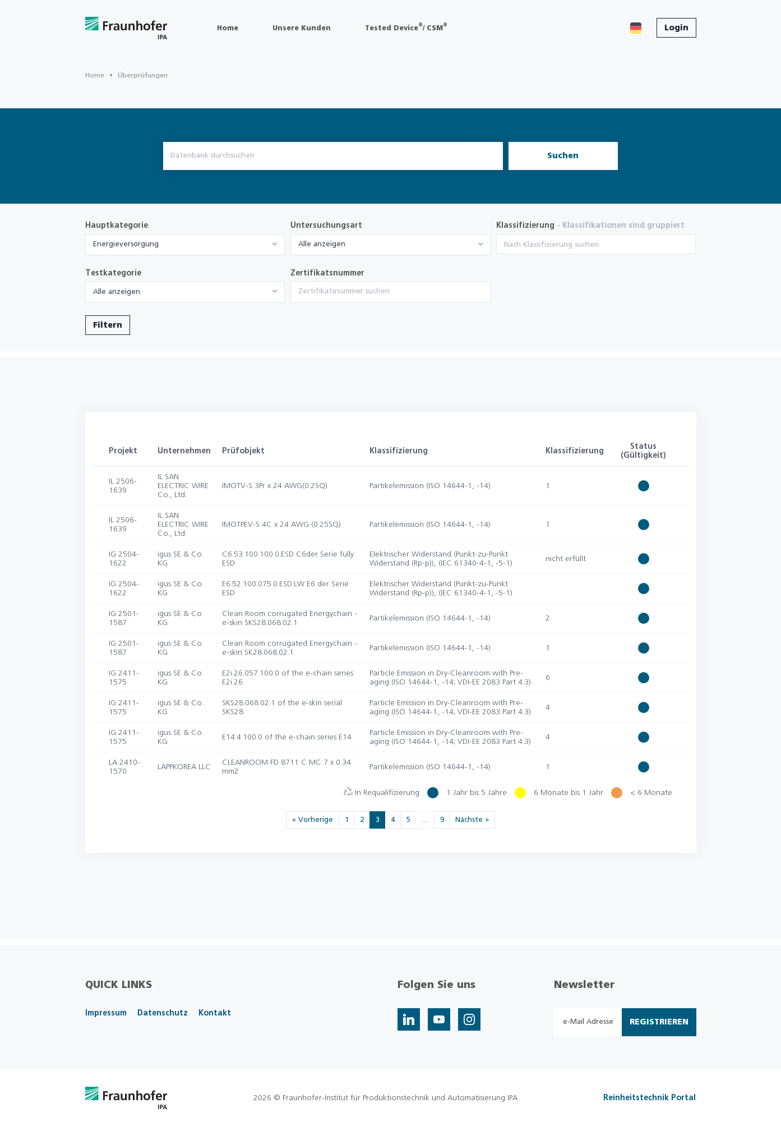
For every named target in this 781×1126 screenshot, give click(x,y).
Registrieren (659, 1022)
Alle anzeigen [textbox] (321, 244)
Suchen (563, 156)
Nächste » (472, 820)
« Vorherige (312, 820)
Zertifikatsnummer (327, 273)
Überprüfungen (143, 75)
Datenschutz (162, 1013)
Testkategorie (113, 273)
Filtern (107, 325)
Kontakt (214, 1013)
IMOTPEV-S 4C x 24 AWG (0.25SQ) (281, 524)
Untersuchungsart (326, 225)
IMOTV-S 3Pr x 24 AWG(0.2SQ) (274, 486)
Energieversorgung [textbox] (126, 244)
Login (676, 28)
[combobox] (185, 244)
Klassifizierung (590, 225)
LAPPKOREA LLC (184, 767)
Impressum (106, 1013)
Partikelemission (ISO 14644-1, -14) (430, 486)
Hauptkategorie (116, 225)
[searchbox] (596, 245)
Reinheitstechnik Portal (649, 1098)
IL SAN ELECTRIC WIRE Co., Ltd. (183, 486)
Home (94, 75)
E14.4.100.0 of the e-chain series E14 (287, 737)
